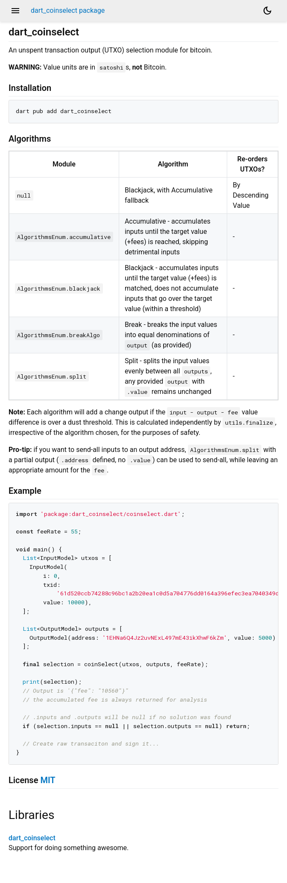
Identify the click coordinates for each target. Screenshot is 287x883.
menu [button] (15, 11)
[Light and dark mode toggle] (267, 10)
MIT (47, 780)
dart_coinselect (32, 838)
